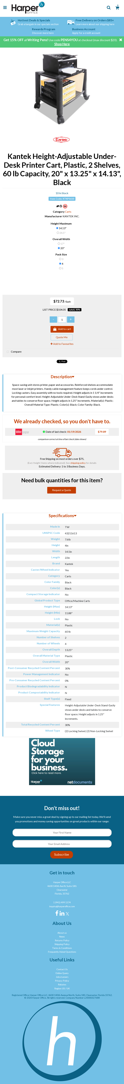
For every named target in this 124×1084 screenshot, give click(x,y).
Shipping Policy (62, 944)
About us (62, 933)
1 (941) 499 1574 (62, 902)
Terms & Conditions (62, 948)
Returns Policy (62, 940)
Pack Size (61, 254)
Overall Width (61, 239)
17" (62, 243)
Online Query (62, 973)
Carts (68, 211)
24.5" (62, 232)
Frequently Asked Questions (62, 952)
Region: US (59, 988)
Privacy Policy (62, 980)
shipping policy (78, 462)
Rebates (62, 984)
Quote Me (62, 337)
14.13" (62, 228)
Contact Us (62, 969)
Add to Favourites (62, 343)
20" (62, 248)
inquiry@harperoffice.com (62, 906)
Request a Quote (61, 490)
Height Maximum (61, 223)
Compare (13, 352)
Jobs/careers (62, 977)
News (62, 936)
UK (68, 988)
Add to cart (62, 329)
